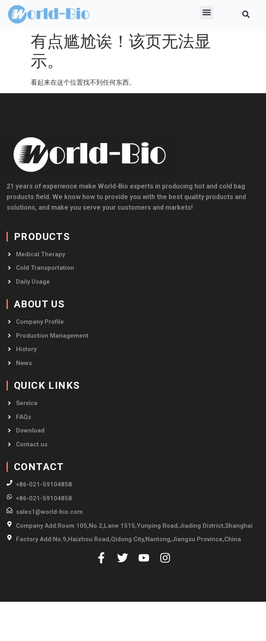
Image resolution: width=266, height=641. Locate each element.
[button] (206, 12)
